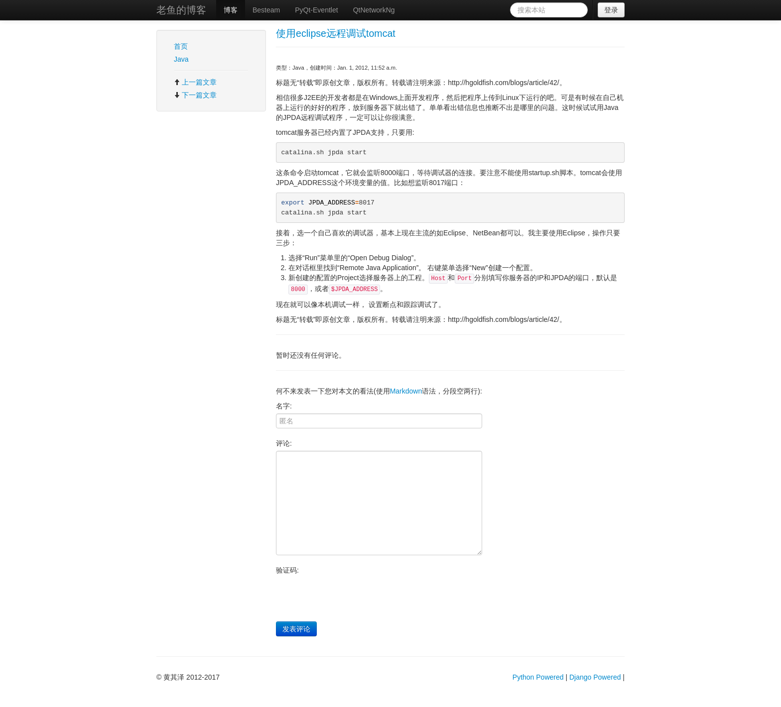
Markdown (406, 391)
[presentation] (351, 597)
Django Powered (595, 677)
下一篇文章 (195, 95)
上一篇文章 (195, 82)
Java (181, 59)
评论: (284, 443)
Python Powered (538, 677)
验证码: (287, 570)
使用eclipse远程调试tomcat (335, 33)
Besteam (266, 10)
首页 (181, 46)
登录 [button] (611, 10)
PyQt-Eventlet (316, 10)
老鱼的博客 (181, 9)
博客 (231, 10)
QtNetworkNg (374, 10)
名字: (284, 406)
